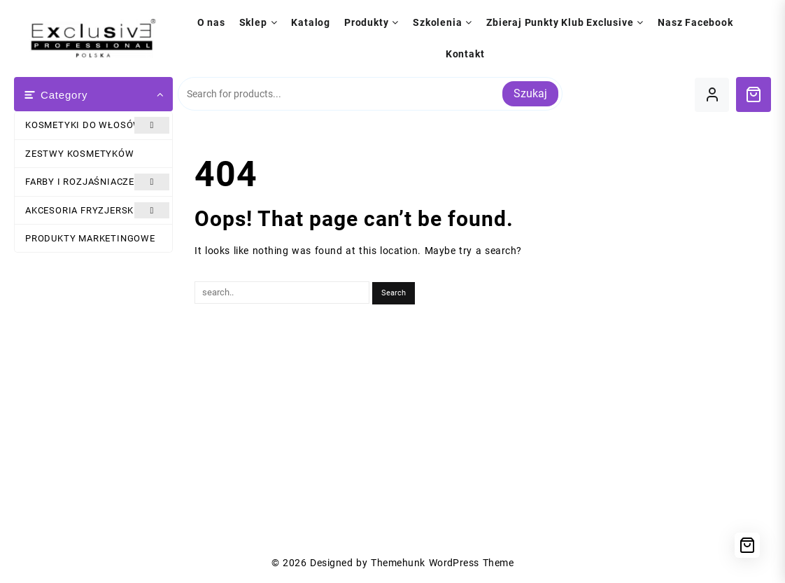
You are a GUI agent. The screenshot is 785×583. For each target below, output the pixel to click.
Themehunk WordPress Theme (442, 562)
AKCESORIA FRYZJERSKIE (97, 210)
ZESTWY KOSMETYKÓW (79, 153)
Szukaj (530, 93)
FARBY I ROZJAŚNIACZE (97, 182)
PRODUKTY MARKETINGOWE (90, 238)
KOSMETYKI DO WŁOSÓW (97, 125)
